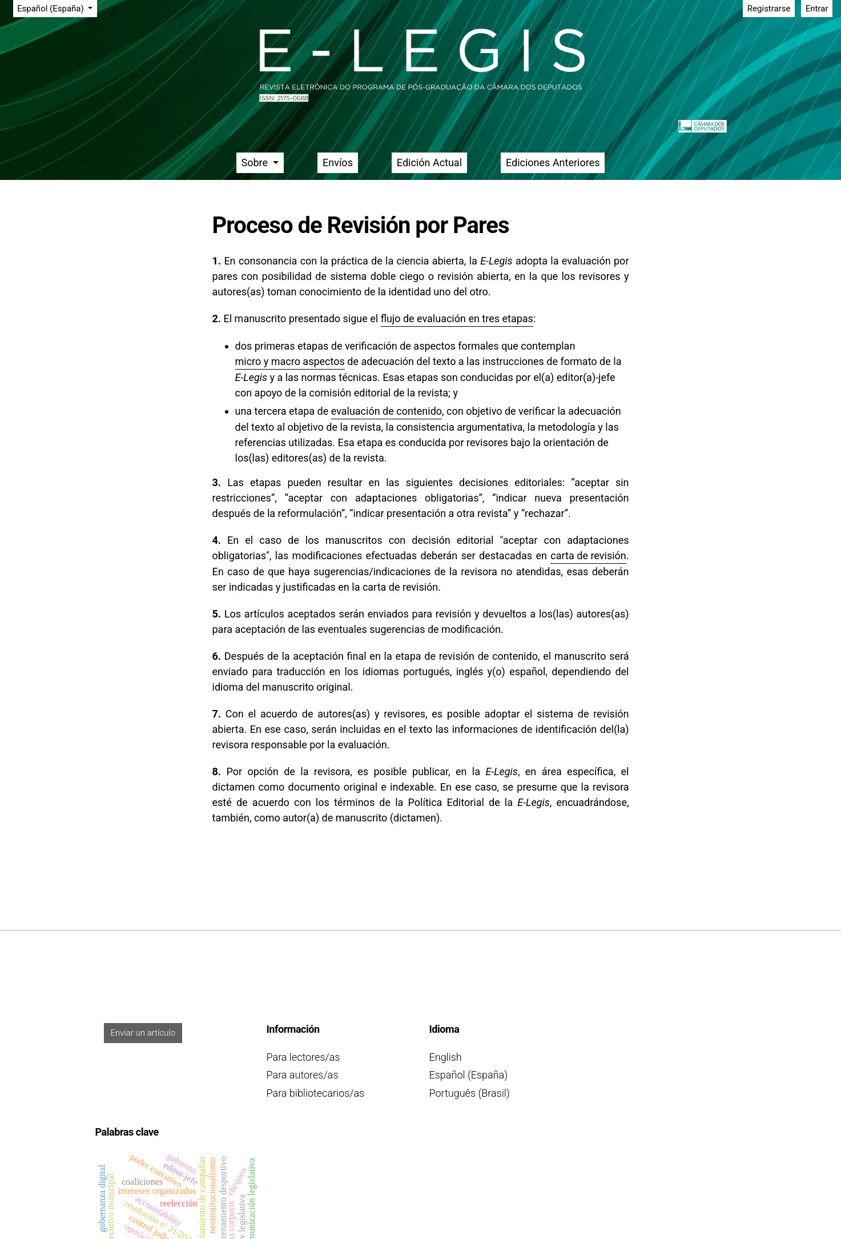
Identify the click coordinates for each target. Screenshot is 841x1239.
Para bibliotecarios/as (316, 1093)
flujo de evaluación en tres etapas (457, 318)
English (445, 1057)
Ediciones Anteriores (553, 163)
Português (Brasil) (469, 1093)
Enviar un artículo (143, 1033)
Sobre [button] (256, 163)
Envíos (338, 163)
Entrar (817, 8)
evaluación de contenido (386, 411)
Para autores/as (303, 1075)
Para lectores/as (303, 1057)
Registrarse (769, 8)
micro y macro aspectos (290, 361)
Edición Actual (429, 163)
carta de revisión (588, 556)
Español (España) (57, 8)
